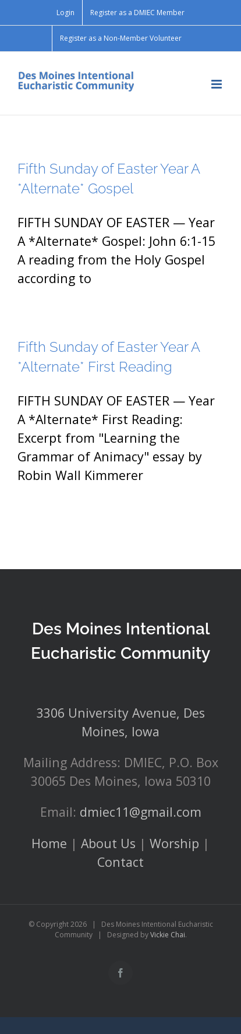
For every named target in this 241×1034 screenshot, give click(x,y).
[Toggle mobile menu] (217, 84)
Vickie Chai (167, 935)
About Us (108, 843)
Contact (120, 861)
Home (49, 843)
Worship (174, 843)
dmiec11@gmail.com (140, 811)
